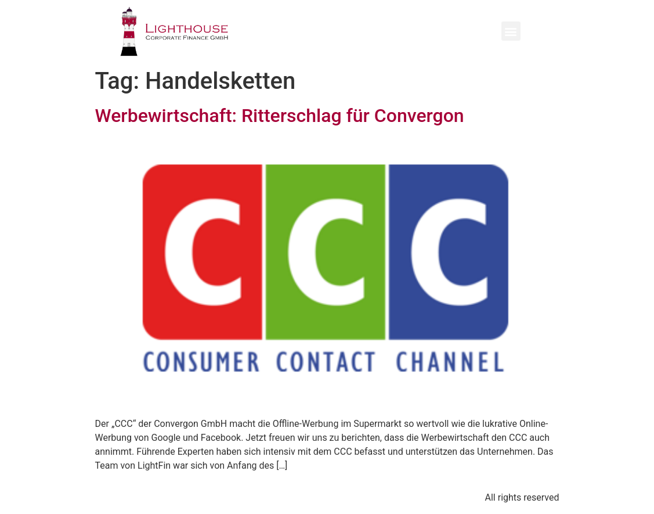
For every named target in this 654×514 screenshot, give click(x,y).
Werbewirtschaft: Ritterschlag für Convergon (279, 116)
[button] (511, 31)
